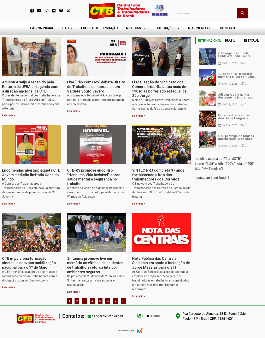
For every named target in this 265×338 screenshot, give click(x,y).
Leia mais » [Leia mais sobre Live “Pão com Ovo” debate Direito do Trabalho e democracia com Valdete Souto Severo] (74, 111)
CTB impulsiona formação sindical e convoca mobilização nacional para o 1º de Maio (29, 262)
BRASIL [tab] (230, 40)
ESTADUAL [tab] (251, 40)
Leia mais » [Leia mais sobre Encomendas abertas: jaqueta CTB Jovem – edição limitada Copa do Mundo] (9, 203)
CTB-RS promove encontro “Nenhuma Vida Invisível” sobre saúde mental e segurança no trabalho (93, 177)
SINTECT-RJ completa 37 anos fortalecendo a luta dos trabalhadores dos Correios (158, 174)
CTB (67, 28)
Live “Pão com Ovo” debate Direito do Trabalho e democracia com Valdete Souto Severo (96, 86)
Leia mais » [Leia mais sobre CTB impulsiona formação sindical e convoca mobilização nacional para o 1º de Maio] (9, 287)
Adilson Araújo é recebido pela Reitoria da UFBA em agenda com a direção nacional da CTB (30, 86)
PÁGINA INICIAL (42, 28)
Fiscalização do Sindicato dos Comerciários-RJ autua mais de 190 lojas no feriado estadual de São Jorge (159, 89)
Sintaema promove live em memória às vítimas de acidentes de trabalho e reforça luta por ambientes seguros (95, 265)
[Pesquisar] (242, 13)
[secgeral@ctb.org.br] (89, 316)
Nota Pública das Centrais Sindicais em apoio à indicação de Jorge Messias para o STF (161, 262)
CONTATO (227, 28)
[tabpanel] (228, 98)
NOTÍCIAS (135, 28)
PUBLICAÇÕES (166, 28)
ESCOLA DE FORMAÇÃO (99, 28)
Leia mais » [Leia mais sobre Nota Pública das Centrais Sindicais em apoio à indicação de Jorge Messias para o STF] (139, 296)
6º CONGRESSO (200, 28)
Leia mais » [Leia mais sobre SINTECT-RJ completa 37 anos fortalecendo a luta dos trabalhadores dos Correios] (139, 203)
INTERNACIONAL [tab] (209, 40)
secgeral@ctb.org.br (107, 316)
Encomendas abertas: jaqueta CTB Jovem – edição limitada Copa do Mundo (31, 174)
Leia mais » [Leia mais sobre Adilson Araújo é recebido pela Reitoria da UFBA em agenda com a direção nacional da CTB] (9, 115)
